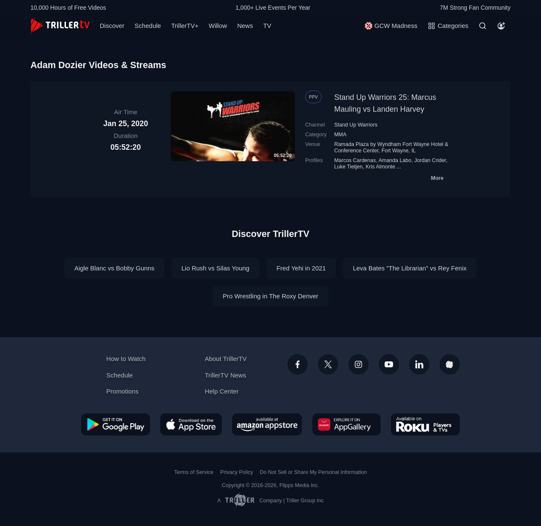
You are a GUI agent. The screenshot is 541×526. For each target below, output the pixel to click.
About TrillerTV (225, 358)
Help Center (221, 391)
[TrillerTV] (60, 25)
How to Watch (126, 358)
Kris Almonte (380, 167)
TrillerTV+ (185, 25)
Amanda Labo (394, 160)
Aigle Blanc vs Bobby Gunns (114, 268)
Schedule (147, 25)
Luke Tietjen (348, 167)
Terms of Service (193, 472)
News (245, 25)
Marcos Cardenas (355, 160)
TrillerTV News (225, 375)
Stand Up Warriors (355, 125)
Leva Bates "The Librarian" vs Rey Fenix (410, 268)
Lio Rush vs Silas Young (215, 268)
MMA (340, 135)
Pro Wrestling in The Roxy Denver (270, 296)
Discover (112, 25)
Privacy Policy (236, 472)
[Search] (482, 26)
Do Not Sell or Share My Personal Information (313, 472)
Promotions (123, 391)
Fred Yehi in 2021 (301, 268)
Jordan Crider (430, 160)
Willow (218, 25)
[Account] (501, 26)
